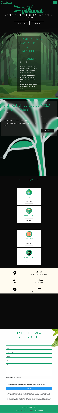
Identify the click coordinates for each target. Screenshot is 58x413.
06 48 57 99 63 (22, 23)
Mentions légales (39, 410)
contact (37, 23)
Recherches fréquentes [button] (29, 407)
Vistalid (17, 410)
